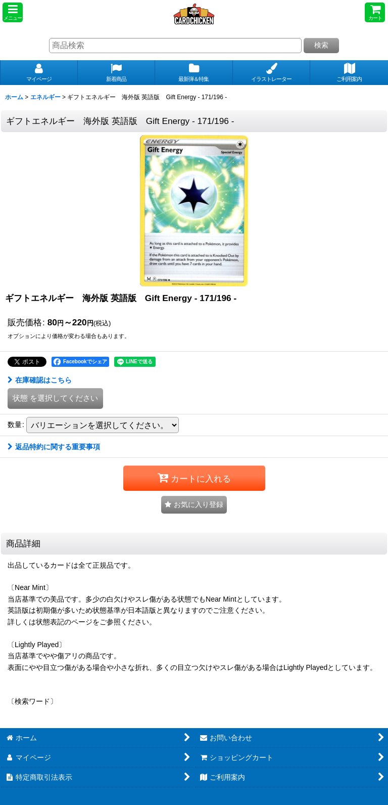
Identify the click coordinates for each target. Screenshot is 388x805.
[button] (13, 12)
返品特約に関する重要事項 (54, 447)
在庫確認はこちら (40, 380)
